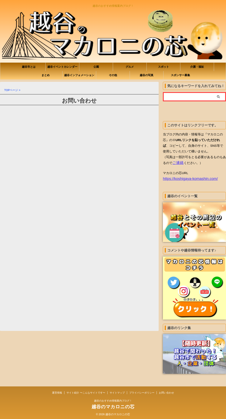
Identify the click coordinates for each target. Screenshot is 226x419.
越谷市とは (29, 66)
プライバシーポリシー (141, 391)
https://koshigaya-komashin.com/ (186, 178)
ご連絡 (177, 162)
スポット (163, 66)
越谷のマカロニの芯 (113, 405)
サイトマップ (117, 391)
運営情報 (57, 391)
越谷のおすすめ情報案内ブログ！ (113, 399)
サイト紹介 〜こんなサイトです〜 (85, 391)
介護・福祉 (197, 66)
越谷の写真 (146, 75)
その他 (113, 75)
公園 (96, 66)
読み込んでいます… (79, 214)
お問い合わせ (166, 391)
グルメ (130, 66)
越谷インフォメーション (79, 75)
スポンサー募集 (180, 75)
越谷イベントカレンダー (62, 66)
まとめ (45, 75)
